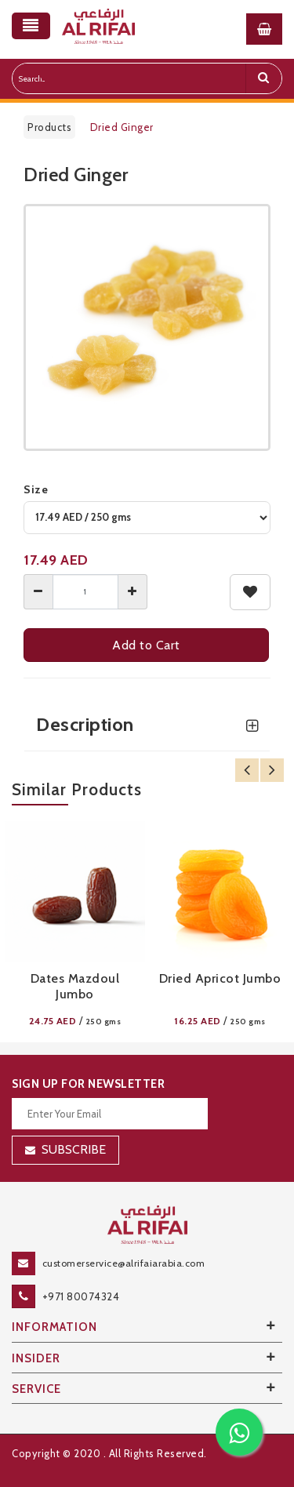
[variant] (147, 517)
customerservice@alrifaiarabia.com (123, 1263)
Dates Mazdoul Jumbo (75, 986)
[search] (263, 78)
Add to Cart (147, 645)
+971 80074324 (81, 1296)
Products (49, 127)
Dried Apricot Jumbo (220, 978)
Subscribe (74, 1149)
